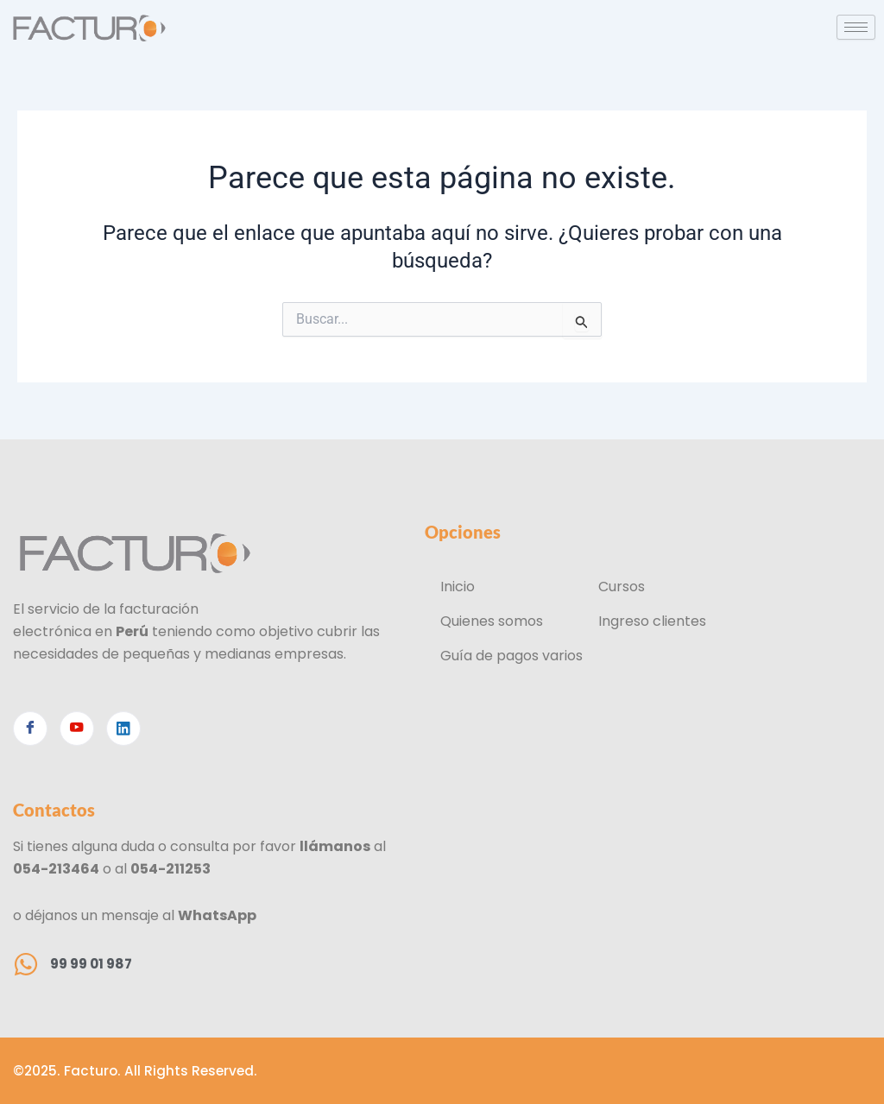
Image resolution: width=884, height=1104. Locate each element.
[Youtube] (77, 727)
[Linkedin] (123, 727)
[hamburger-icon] (856, 27)
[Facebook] (30, 727)
